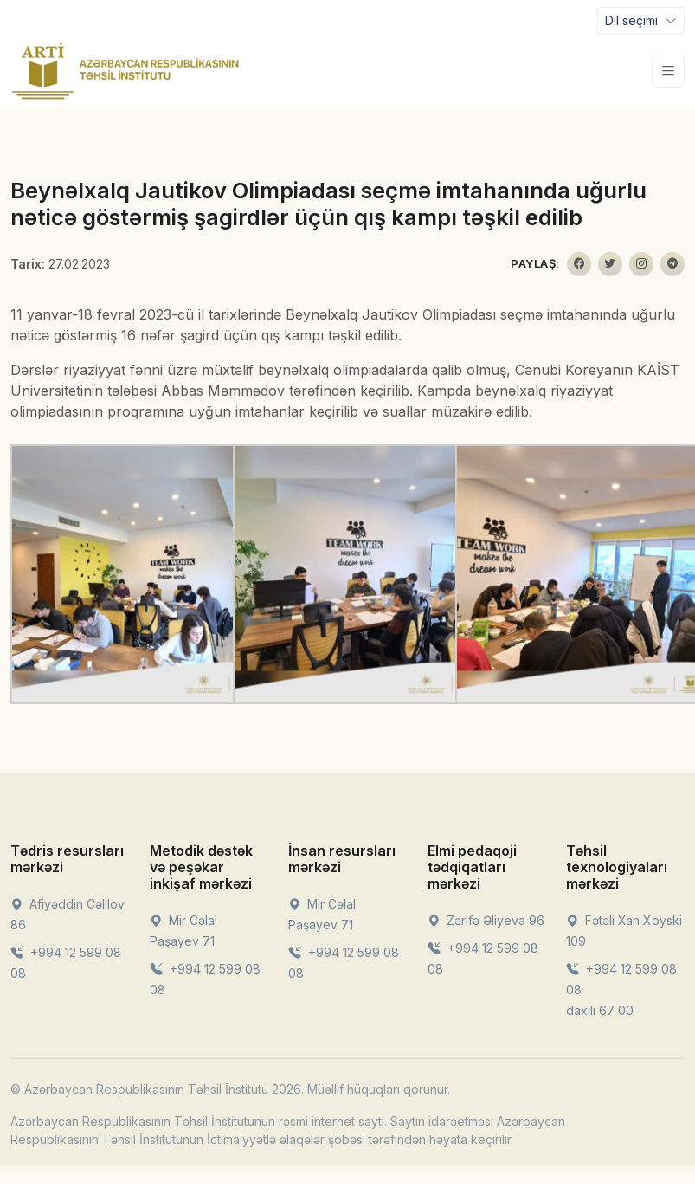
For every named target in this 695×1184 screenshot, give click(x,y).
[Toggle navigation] (641, 21)
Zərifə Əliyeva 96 (486, 920)
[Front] (125, 71)
